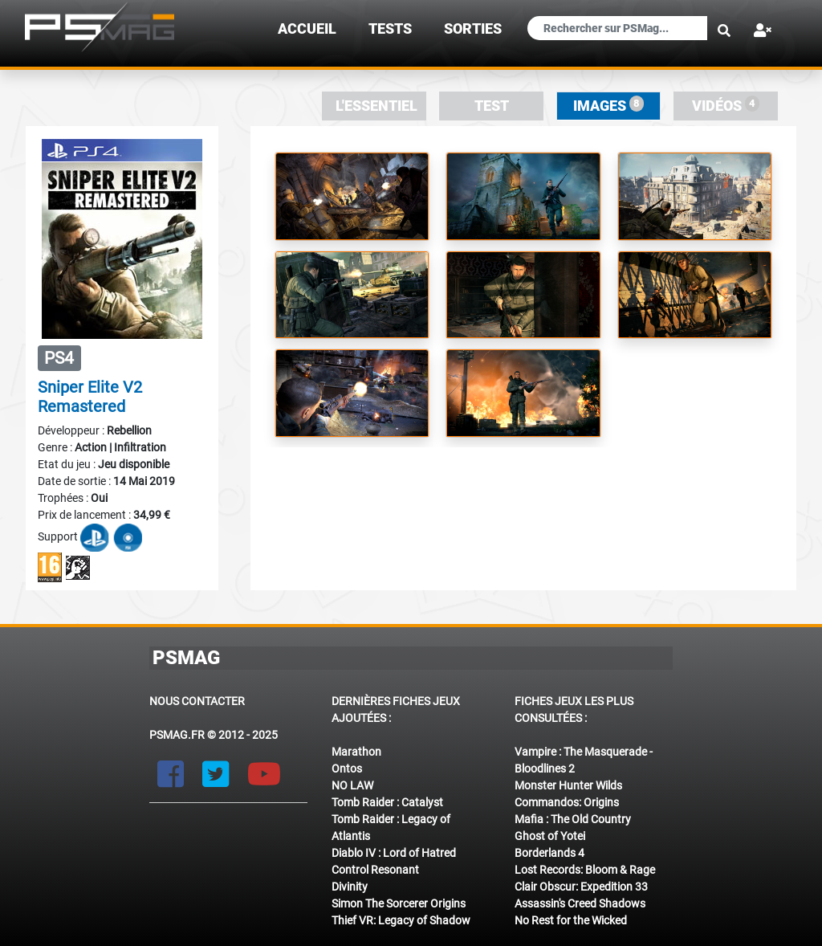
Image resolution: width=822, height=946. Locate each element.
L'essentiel (376, 106)
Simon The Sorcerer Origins (399, 903)
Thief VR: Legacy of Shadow (401, 920)
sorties (473, 29)
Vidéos (726, 105)
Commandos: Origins (567, 802)
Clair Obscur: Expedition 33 (581, 886)
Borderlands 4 (549, 852)
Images (609, 105)
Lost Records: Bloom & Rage (585, 869)
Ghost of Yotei (550, 836)
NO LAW (352, 785)
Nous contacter (197, 701)
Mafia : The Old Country (573, 819)
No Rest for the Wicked (571, 920)
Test (491, 106)
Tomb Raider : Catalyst (387, 802)
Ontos (347, 768)
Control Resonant (375, 869)
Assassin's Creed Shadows (580, 903)
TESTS (390, 29)
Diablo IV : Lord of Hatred (394, 852)
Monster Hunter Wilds (568, 785)
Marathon (356, 751)
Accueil (307, 29)
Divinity (350, 886)
